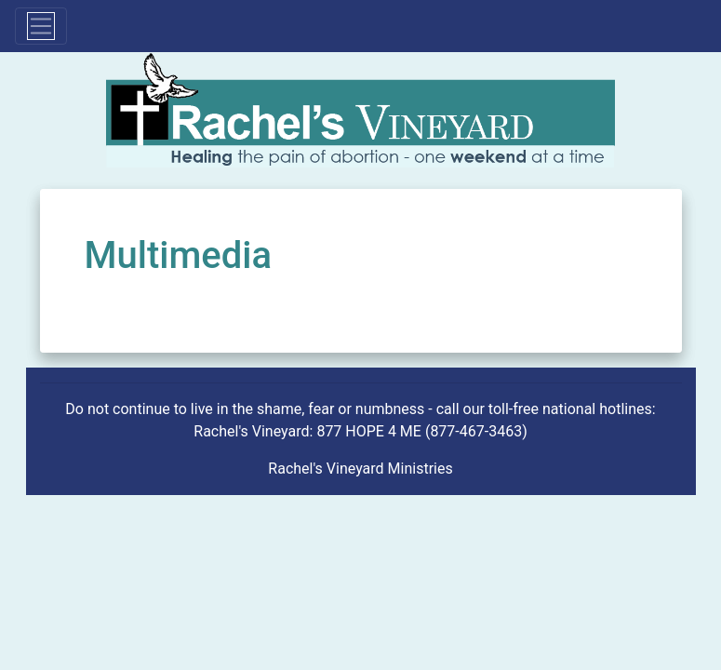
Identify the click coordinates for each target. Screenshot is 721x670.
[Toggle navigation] (41, 26)
